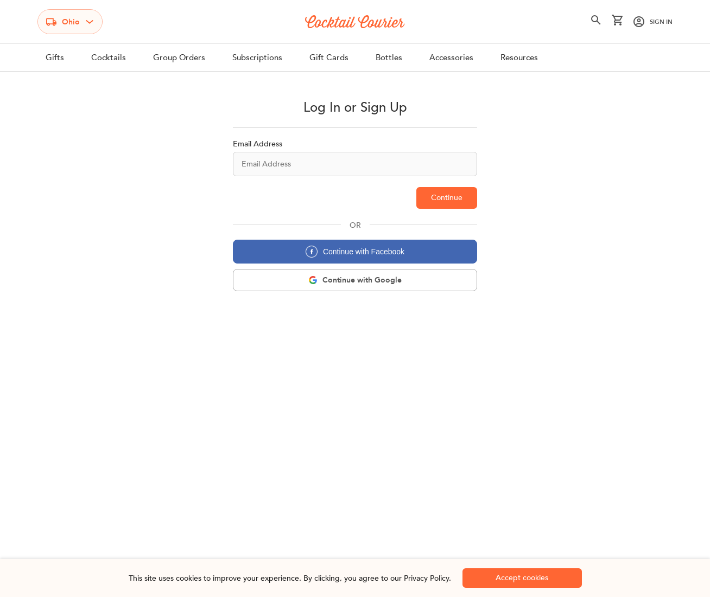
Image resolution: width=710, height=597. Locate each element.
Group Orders (179, 57)
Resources (519, 57)
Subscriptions (257, 57)
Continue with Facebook (355, 252)
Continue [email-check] (446, 197)
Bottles (389, 57)
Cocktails (108, 57)
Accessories (451, 57)
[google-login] (355, 280)
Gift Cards (328, 57)
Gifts (55, 57)
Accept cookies (522, 578)
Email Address (257, 144)
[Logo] (355, 21)
